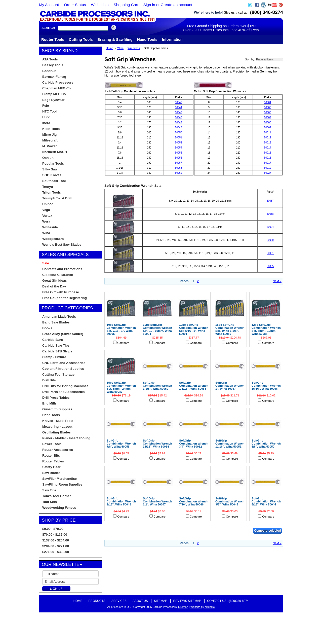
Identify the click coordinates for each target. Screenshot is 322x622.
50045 (178, 112)
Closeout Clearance (57, 275)
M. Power (49, 146)
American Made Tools (59, 316)
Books (47, 328)
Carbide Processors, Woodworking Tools (97, 16)
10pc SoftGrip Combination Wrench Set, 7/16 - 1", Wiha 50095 (121, 329)
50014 (267, 147)
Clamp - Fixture (54, 357)
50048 (178, 127)
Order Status (75, 5)
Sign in (149, 5)
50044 (178, 107)
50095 (270, 266)
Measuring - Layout (57, 426)
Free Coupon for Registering (64, 298)
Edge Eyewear (53, 100)
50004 (267, 102)
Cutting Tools (81, 39)
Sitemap (160, 601)
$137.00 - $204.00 (55, 540)
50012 (267, 137)
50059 (178, 172)
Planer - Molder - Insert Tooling (66, 438)
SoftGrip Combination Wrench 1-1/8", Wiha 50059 (157, 385)
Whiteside (50, 227)
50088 (270, 213)
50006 (267, 112)
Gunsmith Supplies (57, 409)
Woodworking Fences (59, 507)
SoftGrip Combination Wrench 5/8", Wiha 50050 (266, 443)
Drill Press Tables (56, 397)
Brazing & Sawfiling (115, 39)
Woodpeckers (53, 239)
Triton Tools (51, 192)
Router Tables (53, 461)
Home (109, 48)
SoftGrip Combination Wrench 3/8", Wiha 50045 (230, 501)
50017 (267, 162)
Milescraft (50, 140)
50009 (267, 127)
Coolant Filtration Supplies (63, 369)
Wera (46, 221)
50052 (178, 142)
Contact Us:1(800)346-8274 (228, 601)
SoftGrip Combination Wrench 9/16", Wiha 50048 (121, 501)
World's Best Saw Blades (61, 244)
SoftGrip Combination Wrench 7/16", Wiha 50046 (193, 501)
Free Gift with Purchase (60, 292)
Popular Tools (53, 163)
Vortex (47, 215)
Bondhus (49, 71)
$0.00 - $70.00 (52, 529)
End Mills (49, 403)
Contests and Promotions (62, 269)
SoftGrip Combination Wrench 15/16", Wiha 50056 (266, 385)
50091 (270, 253)
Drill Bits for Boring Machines (65, 386)
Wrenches (134, 48)
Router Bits (51, 455)
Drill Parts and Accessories (63, 392)
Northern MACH (54, 152)
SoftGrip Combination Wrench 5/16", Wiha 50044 (266, 501)
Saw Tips (49, 490)
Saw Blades (51, 473)
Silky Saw (49, 169)
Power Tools (52, 444)
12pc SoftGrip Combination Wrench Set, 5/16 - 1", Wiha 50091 (193, 329)
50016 (267, 157)
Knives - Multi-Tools (57, 421)
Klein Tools (51, 129)
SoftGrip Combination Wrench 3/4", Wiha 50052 (193, 443)
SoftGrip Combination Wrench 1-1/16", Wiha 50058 (193, 385)
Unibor (47, 204)
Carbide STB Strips (57, 351)
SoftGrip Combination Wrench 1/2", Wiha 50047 (157, 501)
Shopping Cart (125, 5)
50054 (178, 147)
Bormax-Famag (54, 77)
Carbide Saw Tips (56, 345)
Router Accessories (57, 450)
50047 (178, 122)
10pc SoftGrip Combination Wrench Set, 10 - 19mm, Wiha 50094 (157, 329)
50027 (267, 172)
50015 (267, 152)
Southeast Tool (54, 181)
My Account (49, 5)
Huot (46, 117)
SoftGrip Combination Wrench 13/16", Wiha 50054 (157, 443)
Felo (45, 105)
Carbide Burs (52, 340)
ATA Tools (50, 59)
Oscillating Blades (56, 432)
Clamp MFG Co (54, 94)
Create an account (176, 5)
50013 (267, 142)
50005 (267, 107)
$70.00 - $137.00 (54, 534)
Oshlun (48, 158)
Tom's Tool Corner (56, 496)
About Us (140, 601)
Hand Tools (147, 39)
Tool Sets (49, 502)
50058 (178, 167)
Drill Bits (49, 380)
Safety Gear (51, 467)
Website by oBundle (202, 606)
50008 (267, 122)
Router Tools (52, 39)
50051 (178, 137)
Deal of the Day (54, 286)
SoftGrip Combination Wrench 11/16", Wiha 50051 (230, 443)
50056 (178, 157)
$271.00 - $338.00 (55, 552)
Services (119, 601)
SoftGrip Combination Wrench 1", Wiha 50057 (230, 385)
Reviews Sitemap (187, 601)
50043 (178, 102)
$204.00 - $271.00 (55, 546)
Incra (46, 123)
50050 (178, 132)
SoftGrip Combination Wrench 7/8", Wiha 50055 (121, 443)
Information (172, 39)
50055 (178, 152)
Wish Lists (99, 5)
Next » (277, 281)
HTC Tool (49, 111)
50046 (178, 117)
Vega (46, 210)
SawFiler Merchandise (59, 479)
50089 (270, 240)
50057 (178, 162)
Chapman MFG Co (56, 88)
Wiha (46, 233)
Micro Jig (49, 134)
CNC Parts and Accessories (63, 363)
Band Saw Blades (56, 322)
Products (97, 601)
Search (48, 28)
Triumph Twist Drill (56, 198)
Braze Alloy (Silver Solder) (62, 334)
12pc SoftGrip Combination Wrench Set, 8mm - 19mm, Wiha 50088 (266, 329)
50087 (270, 200)
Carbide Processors (57, 82)
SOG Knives (51, 175)
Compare (123, 342)
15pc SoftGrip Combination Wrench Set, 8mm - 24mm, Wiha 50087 (121, 387)
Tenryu (47, 187)
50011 (267, 132)
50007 (267, 117)
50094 (270, 227)
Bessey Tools (52, 65)
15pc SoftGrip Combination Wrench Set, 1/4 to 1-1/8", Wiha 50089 (230, 329)
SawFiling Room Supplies (62, 484)
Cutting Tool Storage (58, 374)
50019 (267, 167)
